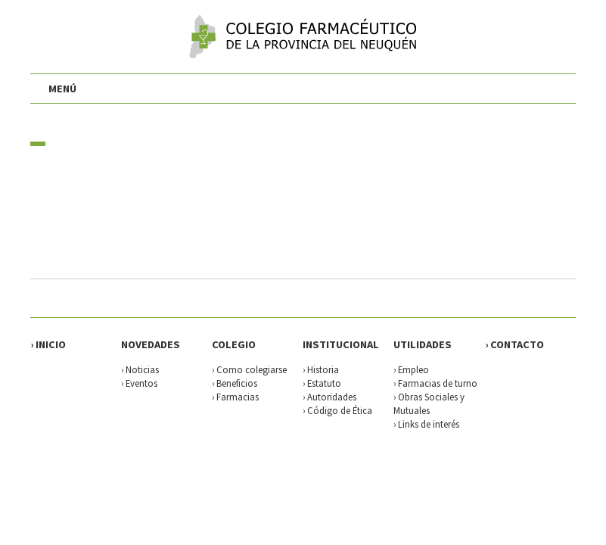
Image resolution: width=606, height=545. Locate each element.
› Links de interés (426, 424)
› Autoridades (329, 397)
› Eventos (139, 383)
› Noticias (140, 369)
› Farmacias (235, 397)
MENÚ (62, 88)
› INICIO (48, 344)
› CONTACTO (514, 344)
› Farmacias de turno (435, 383)
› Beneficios (234, 383)
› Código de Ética (337, 410)
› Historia (321, 369)
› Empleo (411, 369)
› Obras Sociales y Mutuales (429, 403)
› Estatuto (322, 383)
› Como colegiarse (249, 369)
